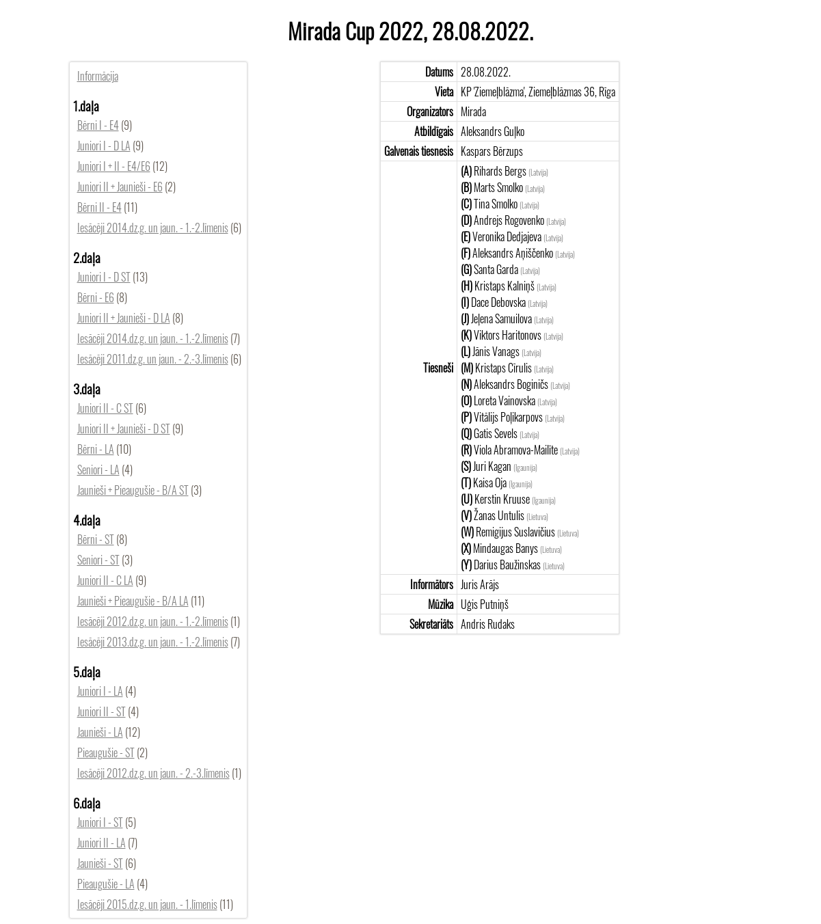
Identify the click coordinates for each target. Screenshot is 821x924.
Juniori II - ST (101, 711)
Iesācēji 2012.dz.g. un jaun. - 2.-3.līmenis (153, 773)
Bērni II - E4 (99, 207)
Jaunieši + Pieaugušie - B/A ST (133, 490)
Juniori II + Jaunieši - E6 (120, 186)
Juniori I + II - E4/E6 (113, 166)
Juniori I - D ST (104, 277)
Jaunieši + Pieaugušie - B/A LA (133, 601)
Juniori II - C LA (105, 580)
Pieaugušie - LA (106, 883)
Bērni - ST (95, 539)
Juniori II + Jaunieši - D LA (123, 318)
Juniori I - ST (100, 822)
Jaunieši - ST (100, 863)
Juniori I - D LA (104, 145)
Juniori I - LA (100, 691)
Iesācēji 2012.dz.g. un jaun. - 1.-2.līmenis (152, 621)
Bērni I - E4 (98, 125)
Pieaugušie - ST (106, 752)
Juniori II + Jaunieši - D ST (123, 428)
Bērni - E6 (95, 297)
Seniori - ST (98, 560)
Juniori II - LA (101, 842)
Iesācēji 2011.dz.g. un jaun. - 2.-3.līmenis (152, 359)
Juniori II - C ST (105, 408)
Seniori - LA (98, 469)
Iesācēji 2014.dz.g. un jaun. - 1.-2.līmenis (152, 227)
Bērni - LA (95, 449)
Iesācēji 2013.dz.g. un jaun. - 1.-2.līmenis (152, 642)
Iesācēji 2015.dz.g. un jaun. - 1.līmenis (147, 904)
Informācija (97, 76)
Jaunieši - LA (100, 732)
